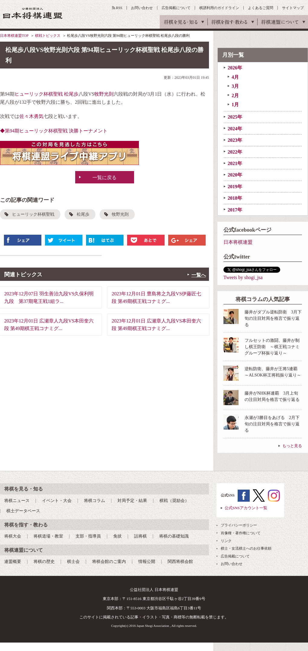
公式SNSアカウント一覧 (246, 508)
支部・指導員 (88, 536)
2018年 (235, 198)
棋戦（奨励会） (174, 500)
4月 (235, 77)
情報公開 (146, 561)
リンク (226, 541)
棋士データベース (23, 511)
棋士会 (73, 561)
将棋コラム (94, 500)
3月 (235, 86)
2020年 (235, 174)
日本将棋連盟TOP (14, 35)
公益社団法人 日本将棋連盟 (33, 13)
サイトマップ (293, 8)
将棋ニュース (17, 500)
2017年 (235, 209)
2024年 (235, 128)
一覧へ (198, 275)
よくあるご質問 (260, 8)
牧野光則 (104, 94)
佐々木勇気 (31, 116)
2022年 (235, 151)
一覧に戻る (104, 177)
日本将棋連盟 (237, 242)
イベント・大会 (57, 500)
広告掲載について (176, 8)
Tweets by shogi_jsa (243, 277)
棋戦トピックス (47, 35)
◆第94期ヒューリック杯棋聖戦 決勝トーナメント (53, 130)
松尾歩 (71, 94)
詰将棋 (140, 536)
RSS (119, 8)
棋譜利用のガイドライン (219, 8)
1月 (235, 104)
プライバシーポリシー (239, 525)
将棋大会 (12, 536)
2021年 (235, 163)
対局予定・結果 (132, 500)
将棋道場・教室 (48, 536)
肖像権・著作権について (241, 533)
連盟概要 (12, 561)
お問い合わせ (142, 8)
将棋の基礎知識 (174, 536)
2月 (235, 95)
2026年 (235, 67)
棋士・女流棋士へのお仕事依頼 (246, 548)
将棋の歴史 (44, 561)
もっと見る (292, 445)
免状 (117, 536)
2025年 (235, 116)
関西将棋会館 (180, 561)
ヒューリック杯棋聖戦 (38, 94)
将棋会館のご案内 (109, 561)
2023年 (235, 140)
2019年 (235, 186)
